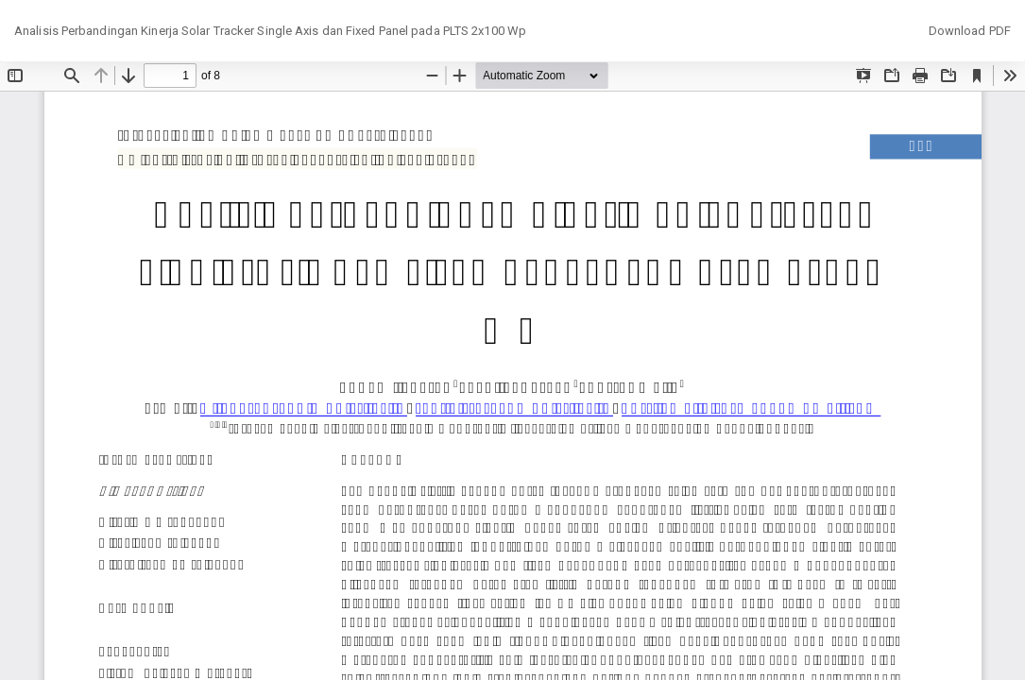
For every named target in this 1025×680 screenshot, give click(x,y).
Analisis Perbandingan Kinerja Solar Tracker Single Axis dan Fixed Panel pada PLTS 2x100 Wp (270, 31)
